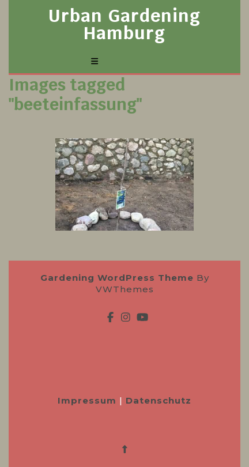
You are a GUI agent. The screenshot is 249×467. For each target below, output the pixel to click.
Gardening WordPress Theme (117, 277)
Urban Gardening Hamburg (124, 24)
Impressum (88, 400)
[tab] (94, 61)
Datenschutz (158, 400)
